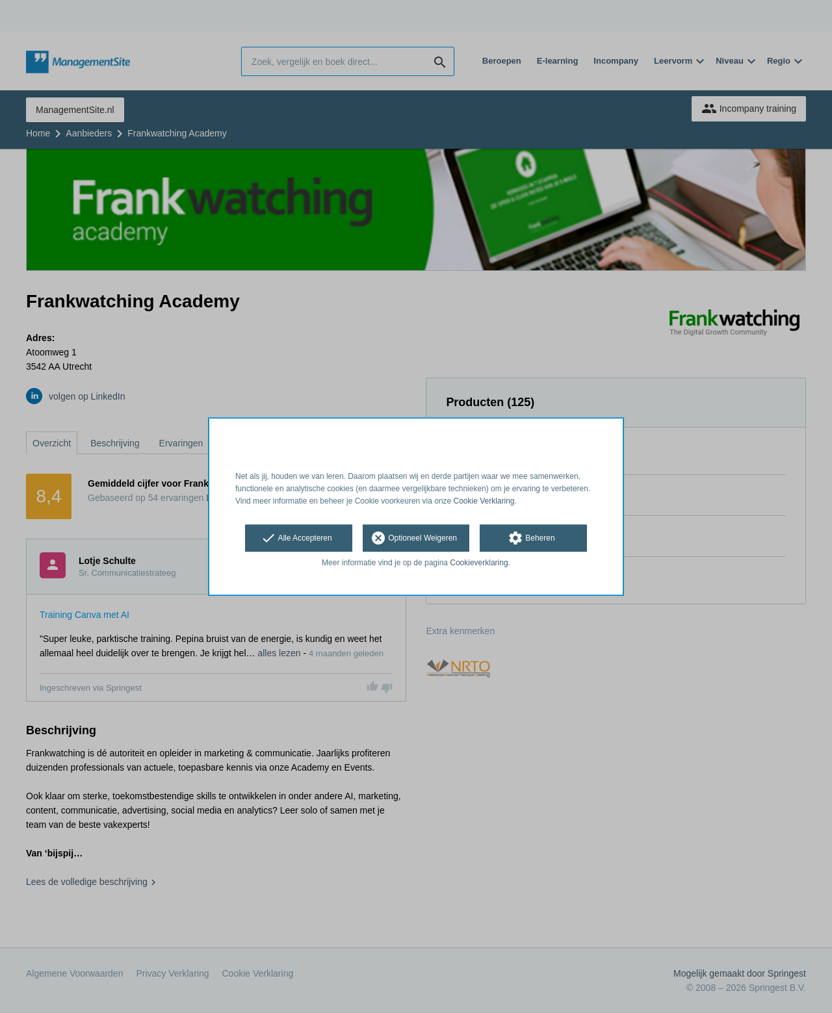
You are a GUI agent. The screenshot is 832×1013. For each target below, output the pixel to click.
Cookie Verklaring (484, 501)
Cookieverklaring (479, 563)
